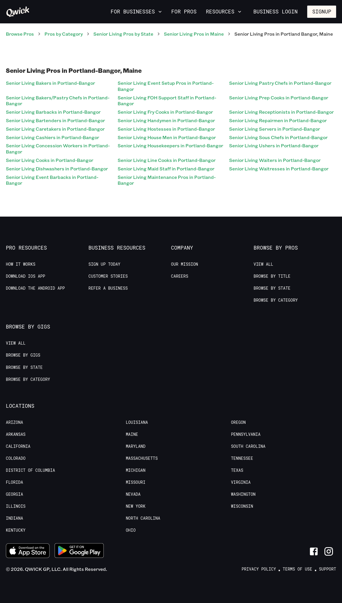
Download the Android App (35, 288)
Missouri (135, 482)
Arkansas (15, 434)
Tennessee (242, 458)
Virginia (240, 482)
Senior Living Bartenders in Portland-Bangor (55, 120)
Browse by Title (272, 276)
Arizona (14, 422)
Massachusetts (142, 458)
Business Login (275, 11)
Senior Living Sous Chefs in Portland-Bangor (278, 137)
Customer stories (108, 276)
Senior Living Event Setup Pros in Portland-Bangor (166, 86)
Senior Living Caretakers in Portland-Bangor (55, 129)
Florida (14, 482)
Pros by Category (63, 34)
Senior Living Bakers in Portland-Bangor (50, 83)
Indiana (14, 518)
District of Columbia (30, 470)
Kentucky (15, 530)
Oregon (238, 422)
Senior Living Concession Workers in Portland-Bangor (58, 148)
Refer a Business (108, 288)
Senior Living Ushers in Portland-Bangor (274, 145)
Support (327, 569)
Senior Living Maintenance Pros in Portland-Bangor (167, 180)
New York (135, 506)
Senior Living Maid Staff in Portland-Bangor (166, 168)
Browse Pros (20, 34)
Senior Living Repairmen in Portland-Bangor (278, 120)
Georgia (14, 494)
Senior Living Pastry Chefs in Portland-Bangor (280, 83)
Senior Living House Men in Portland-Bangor (167, 137)
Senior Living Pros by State (123, 34)
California (18, 446)
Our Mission (184, 264)
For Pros (183, 11)
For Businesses (137, 11)
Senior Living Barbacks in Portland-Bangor (53, 112)
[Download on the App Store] (28, 551)
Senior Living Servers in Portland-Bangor (274, 129)
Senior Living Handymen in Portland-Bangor (166, 120)
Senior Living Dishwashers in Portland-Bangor (57, 168)
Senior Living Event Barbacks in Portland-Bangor (52, 180)
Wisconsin (242, 506)
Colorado (15, 458)
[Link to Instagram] (328, 551)
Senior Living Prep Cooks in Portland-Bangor (278, 97)
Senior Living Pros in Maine (194, 34)
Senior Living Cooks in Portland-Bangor (49, 160)
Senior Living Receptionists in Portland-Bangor (281, 112)
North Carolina (143, 518)
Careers (179, 276)
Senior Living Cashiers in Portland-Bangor (52, 137)
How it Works (20, 264)
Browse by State (272, 288)
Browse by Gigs (23, 355)
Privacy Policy (259, 569)
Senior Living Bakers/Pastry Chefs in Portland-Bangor (57, 100)
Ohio (131, 530)
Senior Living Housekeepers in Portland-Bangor (170, 145)
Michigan (135, 470)
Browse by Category (276, 300)
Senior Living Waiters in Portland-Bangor (275, 160)
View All (263, 264)
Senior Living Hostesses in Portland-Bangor (166, 129)
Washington (243, 494)
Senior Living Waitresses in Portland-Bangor (279, 168)
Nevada (133, 494)
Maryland (135, 446)
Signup (321, 11)
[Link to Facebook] (313, 551)
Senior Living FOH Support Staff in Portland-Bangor (167, 100)
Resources (224, 11)
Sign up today (104, 264)
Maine (132, 434)
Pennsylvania (245, 434)
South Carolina (248, 446)
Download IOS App (25, 276)
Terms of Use (297, 569)
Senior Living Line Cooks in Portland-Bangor (167, 160)
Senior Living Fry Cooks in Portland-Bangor (165, 112)
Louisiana (137, 422)
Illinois (15, 506)
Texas (237, 470)
